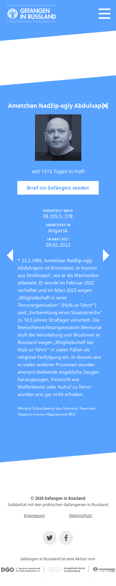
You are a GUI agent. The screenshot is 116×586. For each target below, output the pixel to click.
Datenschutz (80, 515)
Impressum (34, 515)
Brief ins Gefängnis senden (58, 187)
